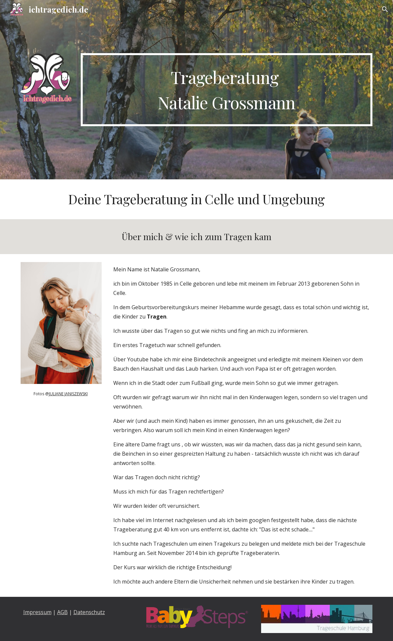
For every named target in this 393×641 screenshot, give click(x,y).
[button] (385, 9)
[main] (227, 89)
